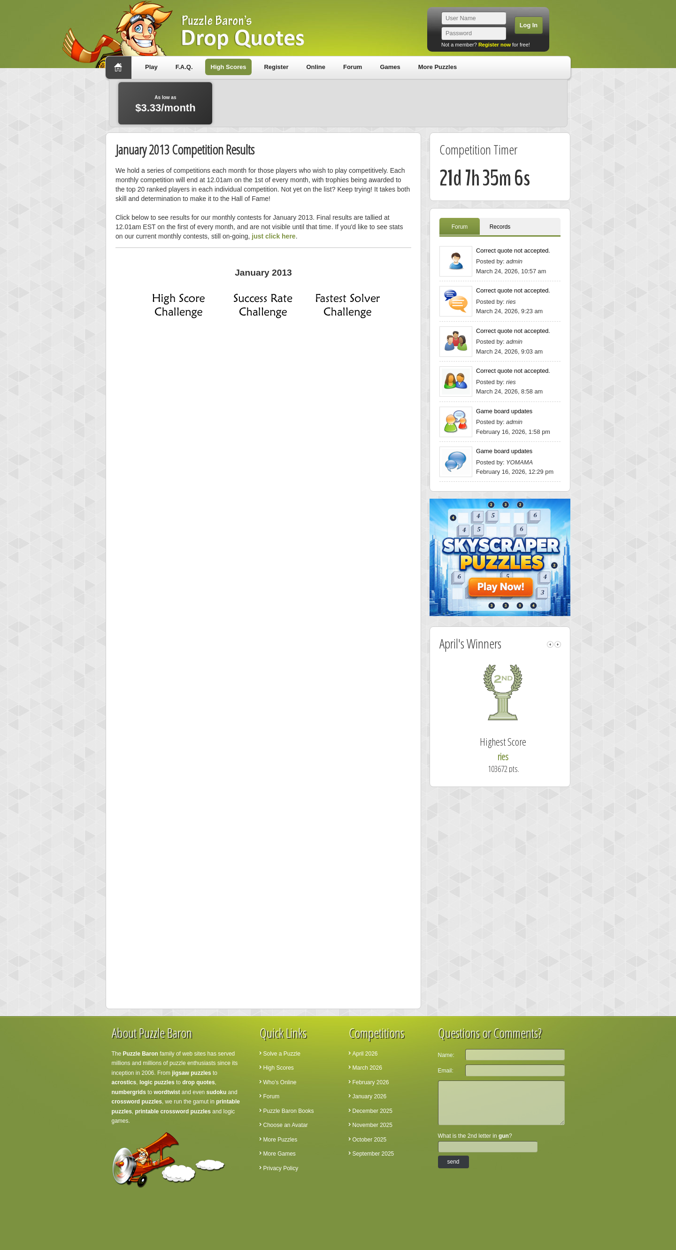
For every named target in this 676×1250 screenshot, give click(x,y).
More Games (279, 1153)
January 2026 (370, 1096)
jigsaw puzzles (191, 1073)
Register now (494, 44)
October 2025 (370, 1139)
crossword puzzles (137, 1101)
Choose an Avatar (285, 1125)
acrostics (124, 1082)
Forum (352, 66)
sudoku (217, 1092)
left (550, 644)
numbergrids (129, 1092)
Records (500, 227)
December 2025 (372, 1111)
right (557, 644)
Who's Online (280, 1082)
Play (151, 66)
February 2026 (371, 1082)
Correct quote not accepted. (513, 250)
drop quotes (198, 1082)
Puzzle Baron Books (288, 1111)
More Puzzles (437, 66)
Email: (445, 1070)
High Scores (228, 66)
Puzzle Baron (140, 1053)
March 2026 (367, 1068)
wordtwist (167, 1092)
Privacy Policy (281, 1168)
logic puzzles (157, 1082)
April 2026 (365, 1053)
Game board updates (504, 411)
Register (276, 66)
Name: (446, 1055)
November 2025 (372, 1125)
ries (513, 756)
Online (315, 66)
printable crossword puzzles (173, 1111)
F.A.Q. (184, 66)
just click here (273, 236)
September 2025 (373, 1153)
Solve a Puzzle (281, 1053)
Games (390, 66)
